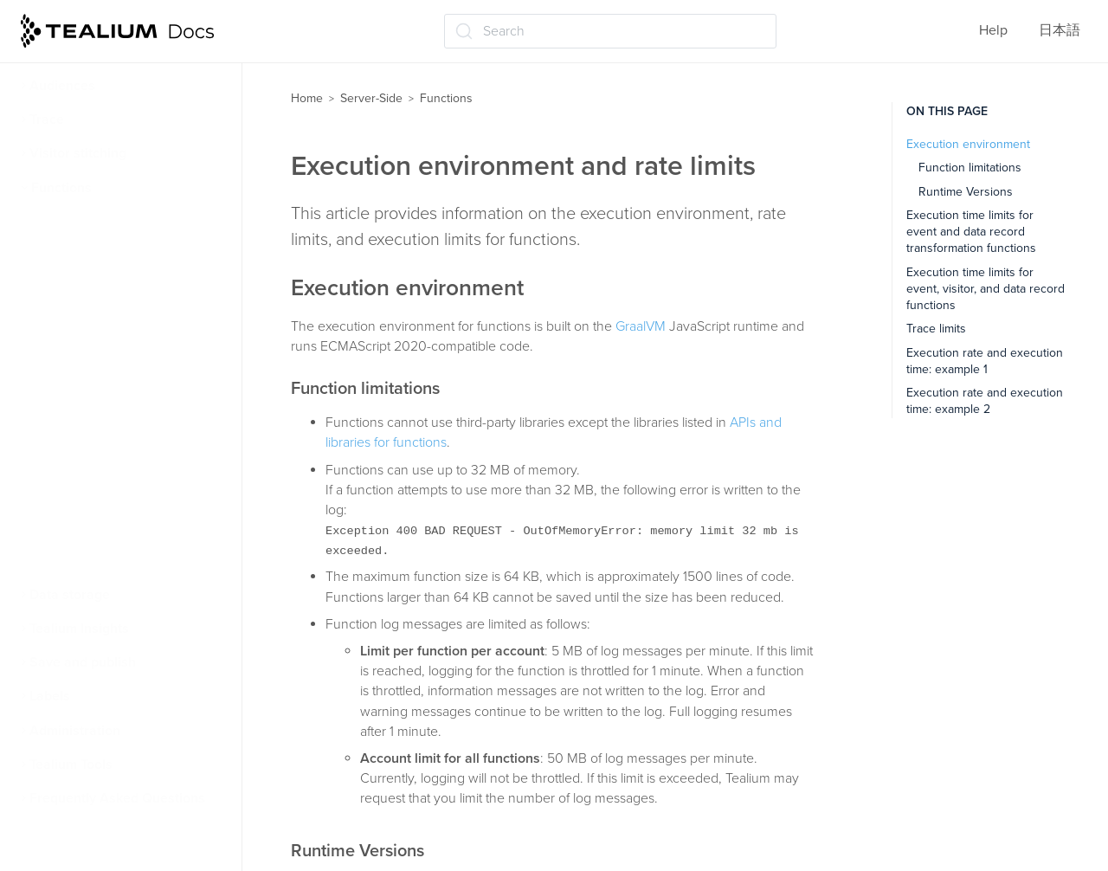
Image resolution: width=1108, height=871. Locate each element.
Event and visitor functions (120, 492)
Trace (46, 119)
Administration (74, 730)
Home (307, 98)
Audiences (62, 85)
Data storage (69, 594)
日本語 (1059, 30)
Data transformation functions (130, 527)
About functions (88, 221)
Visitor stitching (77, 153)
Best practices (82, 425)
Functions (61, 188)
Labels (49, 696)
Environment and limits (109, 289)
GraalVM (640, 326)
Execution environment (968, 144)
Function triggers (91, 255)
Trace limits (936, 328)
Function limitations (969, 167)
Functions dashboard (103, 391)
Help (993, 30)
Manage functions (93, 459)
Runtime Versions (965, 191)
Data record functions (105, 561)
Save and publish (82, 662)
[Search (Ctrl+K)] (610, 31)
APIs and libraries (92, 357)
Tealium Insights (79, 628)
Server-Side (371, 98)
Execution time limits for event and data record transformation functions (971, 232)
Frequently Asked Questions (117, 798)
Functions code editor (106, 323)
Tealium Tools (71, 764)
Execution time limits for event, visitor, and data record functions (985, 289)
